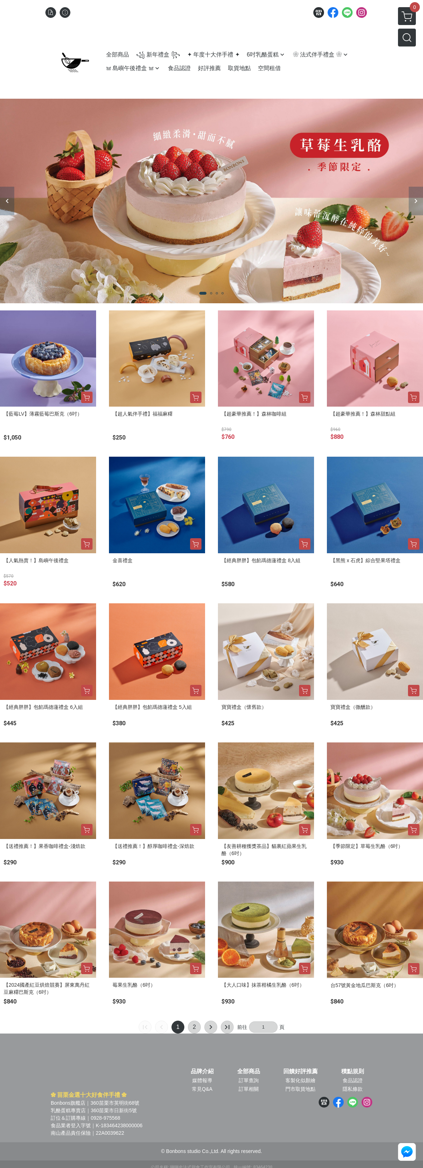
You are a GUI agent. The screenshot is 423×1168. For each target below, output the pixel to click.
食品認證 (353, 1080)
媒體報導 (202, 1080)
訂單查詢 (249, 1080)
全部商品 (248, 1071)
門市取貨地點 (300, 1088)
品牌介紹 (202, 1071)
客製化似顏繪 (300, 1080)
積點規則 (352, 1071)
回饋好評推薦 (300, 1071)
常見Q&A (202, 1088)
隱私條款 (353, 1088)
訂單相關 (249, 1088)
